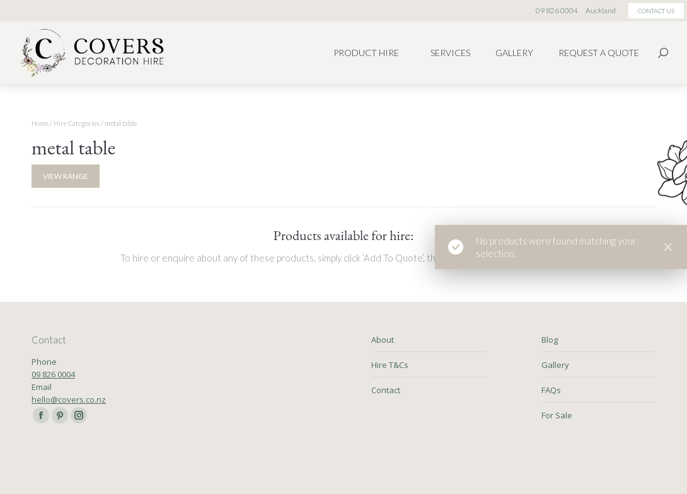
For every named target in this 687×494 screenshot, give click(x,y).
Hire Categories (77, 123)
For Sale (556, 415)
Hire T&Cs (389, 364)
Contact (385, 390)
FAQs (551, 390)
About (382, 339)
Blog (549, 339)
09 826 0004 (53, 374)
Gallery (555, 364)
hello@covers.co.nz (69, 399)
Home (40, 123)
